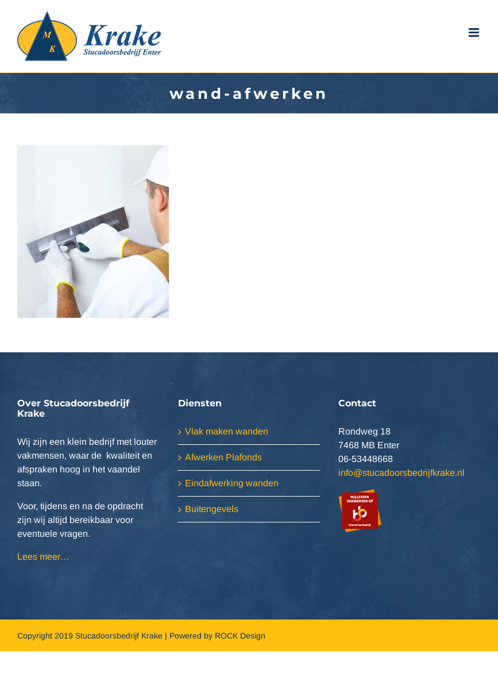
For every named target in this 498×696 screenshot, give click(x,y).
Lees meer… (43, 557)
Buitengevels (211, 509)
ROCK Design (240, 635)
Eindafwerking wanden (232, 483)
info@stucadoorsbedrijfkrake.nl (401, 473)
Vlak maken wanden (226, 431)
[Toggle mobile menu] (475, 32)
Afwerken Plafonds (223, 457)
